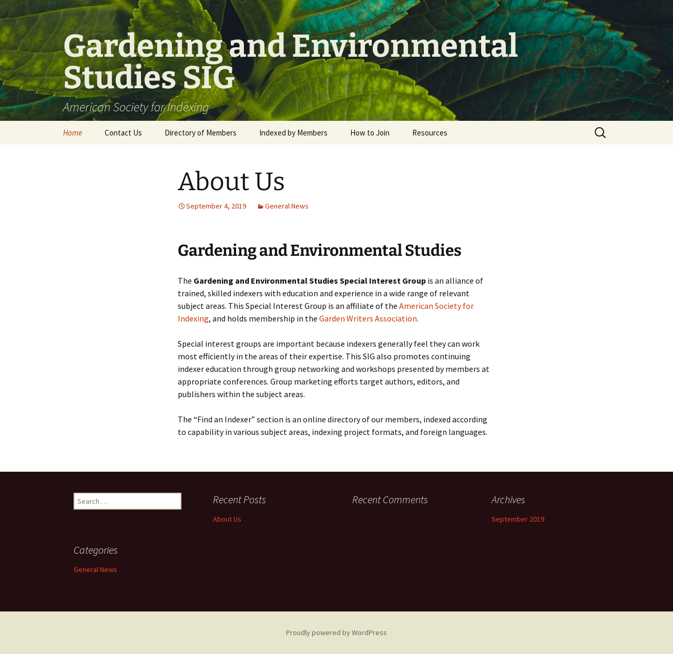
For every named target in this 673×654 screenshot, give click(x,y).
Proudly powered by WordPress (336, 632)
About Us (231, 182)
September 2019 (518, 519)
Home (72, 133)
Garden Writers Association (368, 318)
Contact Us (123, 133)
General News (287, 206)
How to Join (370, 133)
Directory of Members (201, 133)
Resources (429, 133)
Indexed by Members (293, 133)
